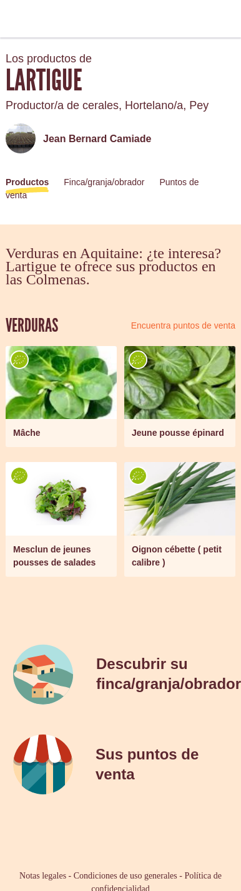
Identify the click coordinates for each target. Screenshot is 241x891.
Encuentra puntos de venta (183, 325)
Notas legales (42, 875)
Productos (27, 182)
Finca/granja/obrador (104, 182)
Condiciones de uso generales (125, 875)
